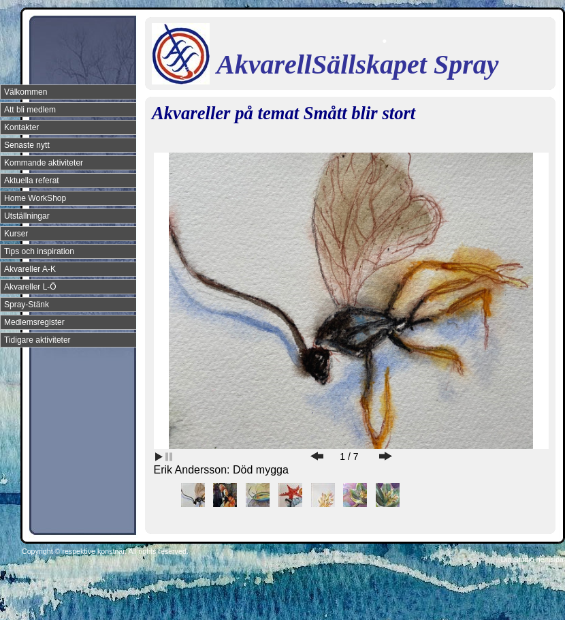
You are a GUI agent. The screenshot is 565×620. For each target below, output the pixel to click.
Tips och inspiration (39, 251)
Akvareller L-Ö (30, 287)
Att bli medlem (30, 109)
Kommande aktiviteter (43, 163)
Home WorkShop (35, 198)
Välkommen (25, 92)
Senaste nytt (27, 145)
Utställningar (27, 216)
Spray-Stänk (26, 304)
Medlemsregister (34, 322)
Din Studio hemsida (532, 559)
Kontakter (21, 127)
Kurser (16, 233)
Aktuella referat (31, 180)
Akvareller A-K (30, 269)
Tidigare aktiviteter (37, 340)
